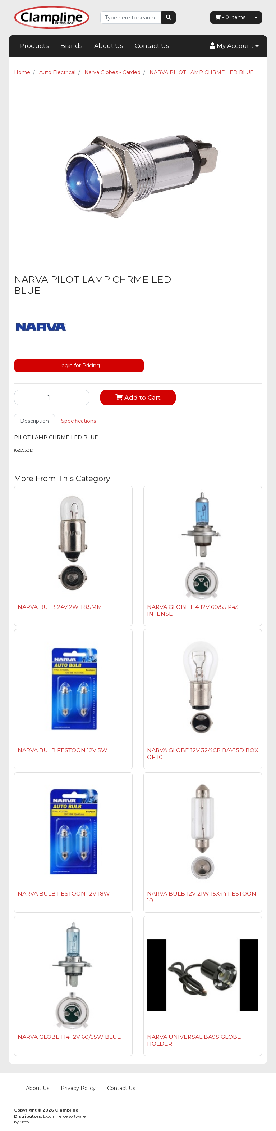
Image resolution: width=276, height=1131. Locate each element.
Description (34, 421)
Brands (71, 45)
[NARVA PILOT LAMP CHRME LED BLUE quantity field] (51, 397)
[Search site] (168, 17)
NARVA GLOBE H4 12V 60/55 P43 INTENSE (193, 610)
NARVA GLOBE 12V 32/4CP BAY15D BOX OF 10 (202, 753)
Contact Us (152, 45)
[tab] (34, 421)
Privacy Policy (78, 1088)
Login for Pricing (79, 365)
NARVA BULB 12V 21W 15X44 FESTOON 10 (201, 897)
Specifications (78, 421)
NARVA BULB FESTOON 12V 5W (62, 750)
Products (34, 45)
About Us (108, 45)
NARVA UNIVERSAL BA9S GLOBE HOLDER (194, 1040)
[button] (234, 46)
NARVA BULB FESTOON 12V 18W (64, 893)
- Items (230, 17)
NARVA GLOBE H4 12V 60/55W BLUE (69, 1036)
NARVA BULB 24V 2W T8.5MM (60, 606)
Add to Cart (138, 397)
